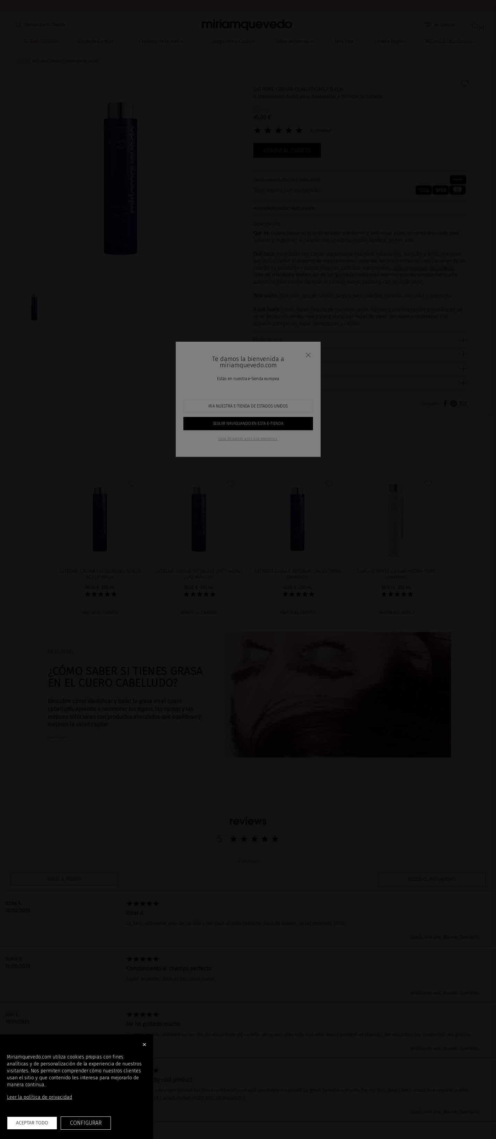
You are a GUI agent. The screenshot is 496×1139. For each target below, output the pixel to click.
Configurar (85, 1123)
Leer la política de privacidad (39, 1097)
